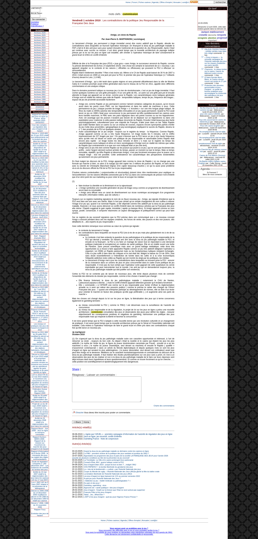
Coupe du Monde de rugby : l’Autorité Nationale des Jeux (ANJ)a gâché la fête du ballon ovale (121, 476)
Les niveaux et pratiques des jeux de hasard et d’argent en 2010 (40, 327)
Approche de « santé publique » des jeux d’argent (104, 493)
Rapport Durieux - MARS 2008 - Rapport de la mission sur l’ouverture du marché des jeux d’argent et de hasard (39, 443)
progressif (222, 38)
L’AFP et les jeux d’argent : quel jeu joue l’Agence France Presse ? (110, 502)
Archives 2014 (40, 62)
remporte (221, 35)
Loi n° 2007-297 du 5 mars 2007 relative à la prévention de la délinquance (39, 485)
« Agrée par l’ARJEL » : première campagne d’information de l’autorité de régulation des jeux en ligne (128, 439)
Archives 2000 (40, 97)
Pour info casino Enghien (210, 126)
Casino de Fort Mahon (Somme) (212, 155)
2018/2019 (40, 107)
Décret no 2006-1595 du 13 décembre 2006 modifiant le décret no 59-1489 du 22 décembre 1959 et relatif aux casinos (40, 496)
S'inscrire (79, 417)
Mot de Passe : (37, 13)
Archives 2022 (40, 43)
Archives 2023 (40, 40)
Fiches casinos (145, 2)
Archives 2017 (40, 55)
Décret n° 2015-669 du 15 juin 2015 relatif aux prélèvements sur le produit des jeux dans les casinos (39, 137)
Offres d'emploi (166, 2)
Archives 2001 (40, 94)
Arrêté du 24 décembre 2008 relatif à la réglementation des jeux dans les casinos (40, 422)
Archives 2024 (40, 38)
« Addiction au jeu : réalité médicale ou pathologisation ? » (107, 486)
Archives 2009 (40, 75)
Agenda (155, 2)
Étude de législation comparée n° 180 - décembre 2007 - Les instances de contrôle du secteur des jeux (39, 466)
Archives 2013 (40, 65)
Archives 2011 (40, 70)
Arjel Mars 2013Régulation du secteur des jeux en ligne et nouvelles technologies (40, 244)
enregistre (202, 38)
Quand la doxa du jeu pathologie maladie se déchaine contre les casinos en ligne (116, 456)
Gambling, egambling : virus (95, 490)
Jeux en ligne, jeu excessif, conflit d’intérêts (103, 441)
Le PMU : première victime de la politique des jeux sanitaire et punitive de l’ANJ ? (116, 458)
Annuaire (177, 2)
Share (75, 369)
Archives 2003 (40, 90)
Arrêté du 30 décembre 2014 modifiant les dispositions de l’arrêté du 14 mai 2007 (40, 179)
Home (128, 2)
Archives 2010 (40, 72)
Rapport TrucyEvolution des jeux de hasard (40, 512)
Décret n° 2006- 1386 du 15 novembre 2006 (40, 505)
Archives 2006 (40, 82)
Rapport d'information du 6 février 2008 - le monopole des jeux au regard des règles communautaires (40, 455)
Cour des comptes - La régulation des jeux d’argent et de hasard (40, 128)
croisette (203, 35)
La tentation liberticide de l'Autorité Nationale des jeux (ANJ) (108, 479)
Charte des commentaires (164, 411)
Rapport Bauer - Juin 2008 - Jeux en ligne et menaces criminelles (39, 431)
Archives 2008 (40, 77)
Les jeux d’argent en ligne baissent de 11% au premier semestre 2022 (112, 481)
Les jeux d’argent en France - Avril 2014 (40, 216)
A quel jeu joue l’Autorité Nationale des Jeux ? (102, 483)
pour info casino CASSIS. (210, 114)
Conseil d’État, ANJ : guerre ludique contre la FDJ (104, 467)
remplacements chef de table (210, 144)
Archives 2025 (40, 35)
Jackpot (205, 32)
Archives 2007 (40, 80)
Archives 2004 (40, 87)
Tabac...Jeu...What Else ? (94, 499)
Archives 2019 (40, 50)
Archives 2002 (40, 92)
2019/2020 (40, 109)
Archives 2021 (40, 45)
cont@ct (185, 2)
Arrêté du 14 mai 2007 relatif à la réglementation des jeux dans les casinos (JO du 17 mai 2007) (40, 476)
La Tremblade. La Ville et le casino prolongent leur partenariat (108, 465)
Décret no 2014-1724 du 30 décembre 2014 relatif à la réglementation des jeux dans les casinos (40, 209)
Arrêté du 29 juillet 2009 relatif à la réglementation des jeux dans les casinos (40, 398)
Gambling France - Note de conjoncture (101, 444)
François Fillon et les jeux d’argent (97, 497)
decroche (212, 35)
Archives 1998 (40, 102)
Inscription (35, 22)
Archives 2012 (40, 67)
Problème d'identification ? (37, 25)
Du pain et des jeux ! (92, 488)
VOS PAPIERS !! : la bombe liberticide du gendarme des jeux (108, 472)
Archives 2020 (40, 48)
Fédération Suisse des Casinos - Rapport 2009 (40, 391)
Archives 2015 (40, 60)
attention (212, 38)
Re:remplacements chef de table (212, 132)
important (212, 40)
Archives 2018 (40, 52)
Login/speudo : (37, 8)
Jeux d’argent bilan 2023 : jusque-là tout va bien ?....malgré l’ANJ (110, 470)
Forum (134, 2)
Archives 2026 (40, 33)
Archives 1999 (40, 99)
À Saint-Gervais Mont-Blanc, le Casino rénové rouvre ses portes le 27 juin (215, 79)
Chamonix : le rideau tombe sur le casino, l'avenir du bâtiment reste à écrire (216, 71)
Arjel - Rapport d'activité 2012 (40, 237)
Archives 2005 (40, 85)
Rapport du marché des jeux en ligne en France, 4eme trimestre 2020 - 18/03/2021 (40, 118)
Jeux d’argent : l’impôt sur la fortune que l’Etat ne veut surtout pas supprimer (114, 495)
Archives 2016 (40, 57)
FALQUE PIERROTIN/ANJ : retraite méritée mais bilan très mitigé (215, 51)
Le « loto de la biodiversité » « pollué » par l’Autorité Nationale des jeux (112, 474)
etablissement (217, 32)
